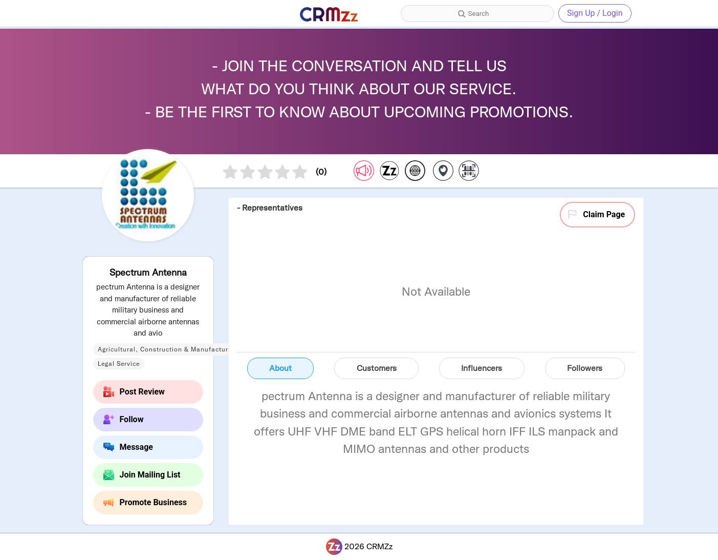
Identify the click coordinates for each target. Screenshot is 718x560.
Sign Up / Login (595, 13)
